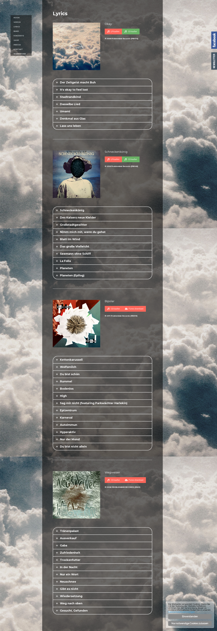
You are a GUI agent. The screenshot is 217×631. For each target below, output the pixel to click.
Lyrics (17, 27)
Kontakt (18, 49)
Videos (17, 22)
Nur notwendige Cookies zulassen (189, 623)
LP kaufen (113, 31)
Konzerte (19, 36)
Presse (17, 45)
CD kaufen (130, 31)
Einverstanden (190, 616)
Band (16, 31)
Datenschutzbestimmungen (181, 612)
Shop (16, 40)
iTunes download (134, 309)
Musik (17, 18)
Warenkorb (20, 54)
